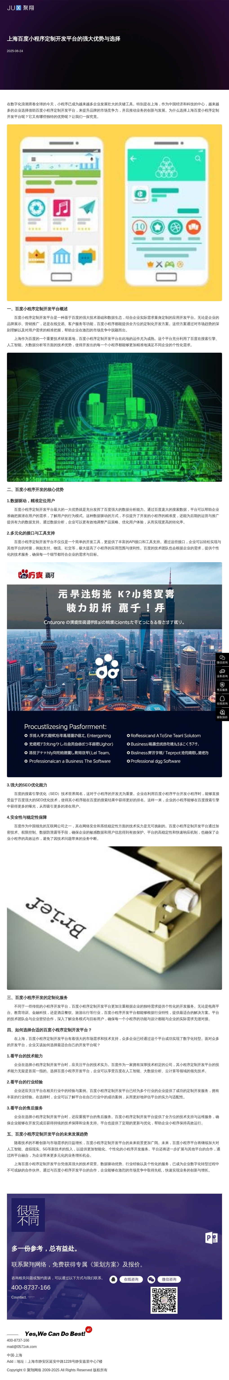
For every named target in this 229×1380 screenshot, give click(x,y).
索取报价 (222, 714)
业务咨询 (222, 673)
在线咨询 (222, 700)
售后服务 (222, 686)
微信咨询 (222, 659)
